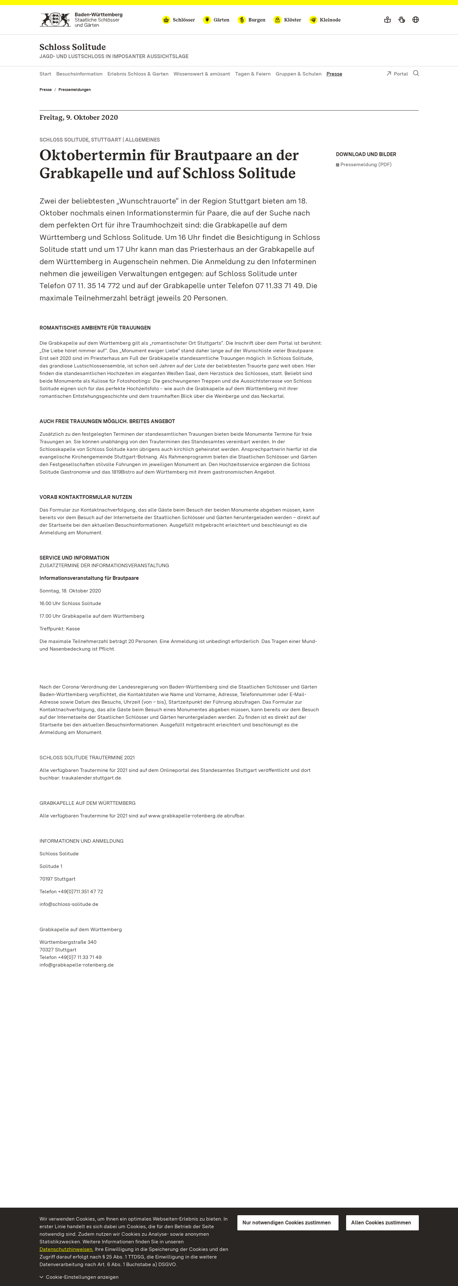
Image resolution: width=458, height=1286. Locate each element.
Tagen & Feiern (253, 74)
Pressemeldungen (74, 90)
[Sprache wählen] (415, 20)
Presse (334, 74)
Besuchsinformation (79, 74)
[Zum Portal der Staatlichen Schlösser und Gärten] (81, 20)
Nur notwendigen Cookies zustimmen (286, 1223)
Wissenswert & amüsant (202, 74)
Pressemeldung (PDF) (366, 164)
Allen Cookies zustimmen (381, 1223)
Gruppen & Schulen (298, 74)
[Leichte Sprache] (387, 20)
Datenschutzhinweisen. (67, 1249)
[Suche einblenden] (416, 73)
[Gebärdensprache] (401, 20)
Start (45, 74)
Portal (397, 74)
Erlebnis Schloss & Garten (137, 74)
